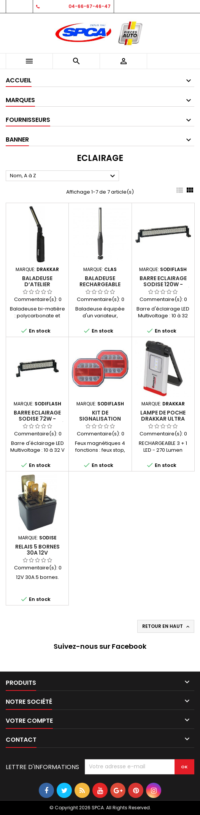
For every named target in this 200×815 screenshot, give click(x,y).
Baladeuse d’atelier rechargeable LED (37, 284)
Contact (19, 6)
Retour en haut (166, 626)
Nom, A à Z (63, 176)
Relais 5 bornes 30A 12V (37, 549)
